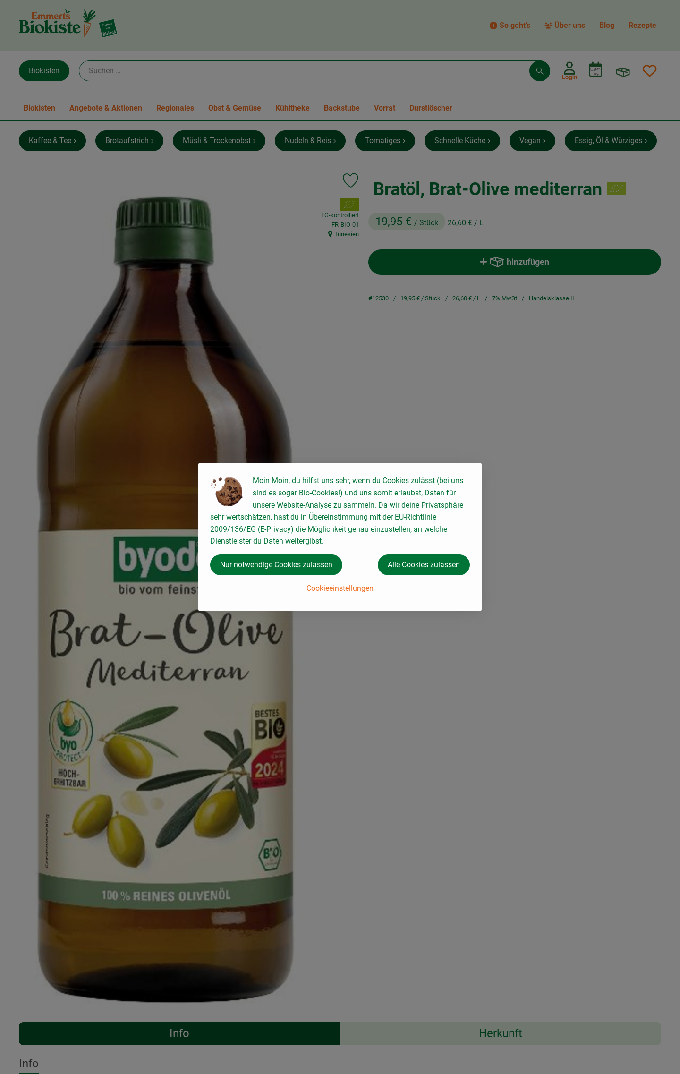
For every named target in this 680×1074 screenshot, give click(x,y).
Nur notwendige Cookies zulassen (276, 564)
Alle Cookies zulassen (424, 564)
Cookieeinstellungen (340, 588)
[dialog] (340, 537)
